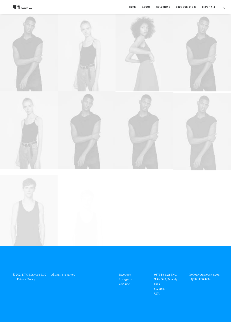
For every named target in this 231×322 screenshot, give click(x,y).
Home (132, 6)
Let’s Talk (208, 6)
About (146, 6)
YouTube (124, 284)
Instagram (125, 279)
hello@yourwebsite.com (204, 274)
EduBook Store (186, 6)
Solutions (163, 6)
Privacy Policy (26, 279)
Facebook (125, 274)
